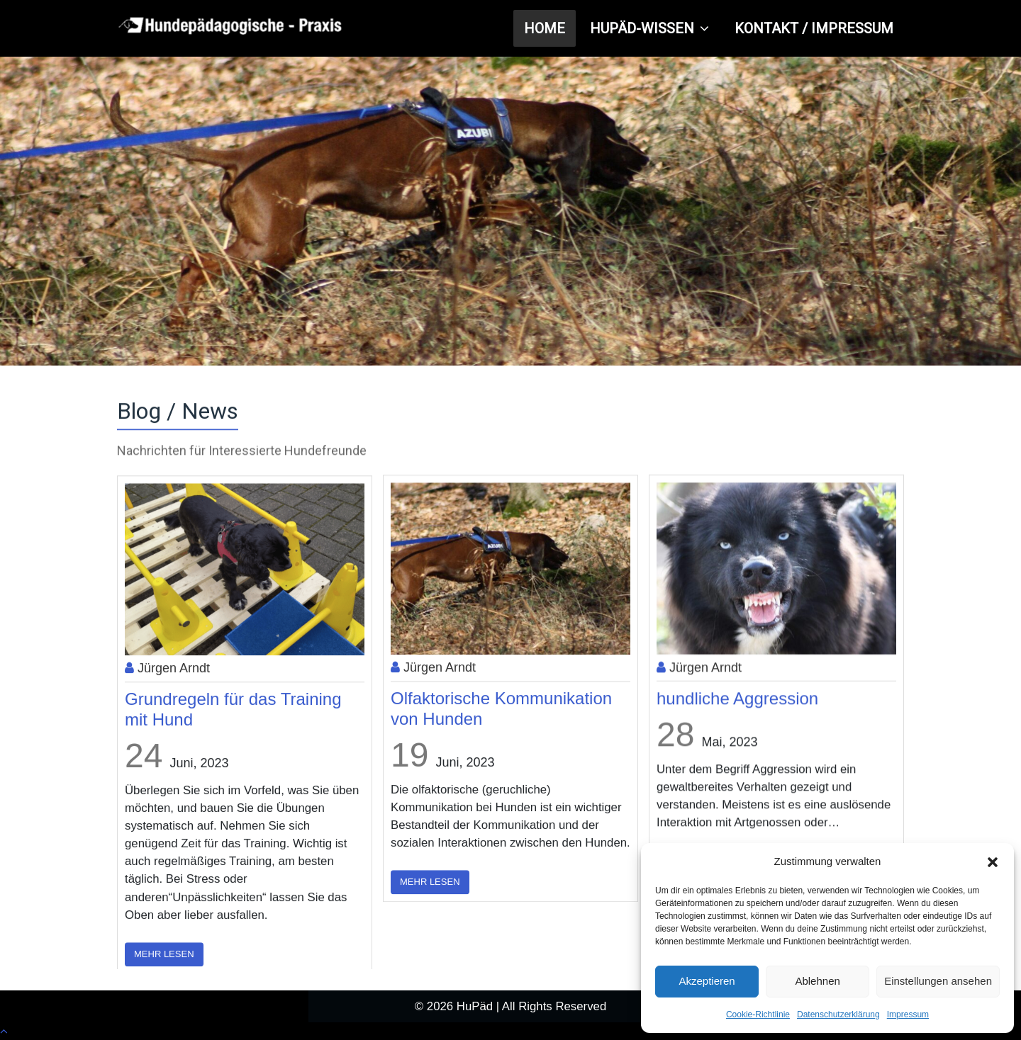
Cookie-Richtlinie (758, 1014)
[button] (993, 862)
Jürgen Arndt (167, 693)
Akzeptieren (707, 981)
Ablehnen (817, 981)
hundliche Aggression (737, 718)
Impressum (908, 1014)
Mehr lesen (430, 903)
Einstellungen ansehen (938, 981)
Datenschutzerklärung (838, 1014)
